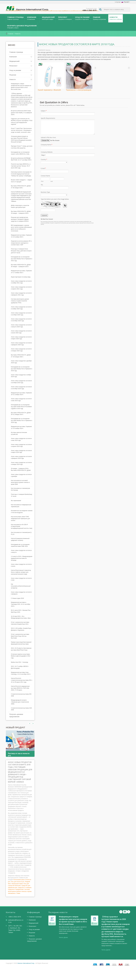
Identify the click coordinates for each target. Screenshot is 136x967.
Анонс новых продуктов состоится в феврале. (21, 593)
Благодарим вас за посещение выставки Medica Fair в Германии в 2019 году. (21, 368)
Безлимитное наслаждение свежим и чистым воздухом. (21, 511)
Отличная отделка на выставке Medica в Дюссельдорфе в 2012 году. (20, 656)
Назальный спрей (17, 883)
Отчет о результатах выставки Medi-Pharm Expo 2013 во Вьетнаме (20, 636)
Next (29, 723)
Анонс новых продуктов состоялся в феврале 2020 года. (21, 344)
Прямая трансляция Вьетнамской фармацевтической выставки (21, 643)
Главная (10, 33)
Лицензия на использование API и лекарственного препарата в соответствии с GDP (21, 243)
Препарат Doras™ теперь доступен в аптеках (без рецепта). (21, 147)
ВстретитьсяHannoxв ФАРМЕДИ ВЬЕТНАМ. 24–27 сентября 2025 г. (21, 159)
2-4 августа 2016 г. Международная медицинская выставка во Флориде (21, 558)
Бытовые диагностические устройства (19, 433)
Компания (33, 18)
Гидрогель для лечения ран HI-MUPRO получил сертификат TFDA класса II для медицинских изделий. (21, 121)
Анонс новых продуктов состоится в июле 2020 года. (21, 332)
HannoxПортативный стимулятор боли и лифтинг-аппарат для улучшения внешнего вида (21, 572)
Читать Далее (63, 937)
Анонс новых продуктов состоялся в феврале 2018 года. (21, 457)
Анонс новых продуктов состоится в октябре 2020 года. (21, 314)
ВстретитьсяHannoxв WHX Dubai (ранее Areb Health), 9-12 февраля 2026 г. (21, 112)
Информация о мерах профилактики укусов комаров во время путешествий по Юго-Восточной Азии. (21, 86)
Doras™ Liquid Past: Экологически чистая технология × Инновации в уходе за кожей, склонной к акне (21, 130)
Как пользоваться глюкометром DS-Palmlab (20, 489)
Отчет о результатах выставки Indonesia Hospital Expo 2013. (20, 623)
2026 (51, 923)
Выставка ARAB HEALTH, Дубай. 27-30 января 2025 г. (21, 187)
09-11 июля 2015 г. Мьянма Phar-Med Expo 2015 (21, 611)
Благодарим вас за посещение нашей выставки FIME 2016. (20, 545)
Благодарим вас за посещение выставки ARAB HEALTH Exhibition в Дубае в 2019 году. (21, 406)
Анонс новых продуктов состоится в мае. (21, 579)
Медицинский (48, 18)
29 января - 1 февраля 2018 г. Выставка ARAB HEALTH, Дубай (21, 469)
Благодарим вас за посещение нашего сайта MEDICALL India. (20, 153)
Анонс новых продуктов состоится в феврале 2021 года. (21, 294)
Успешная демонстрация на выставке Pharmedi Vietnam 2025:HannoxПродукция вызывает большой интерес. (21, 139)
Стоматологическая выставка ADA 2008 (21, 709)
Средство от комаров (24, 887)
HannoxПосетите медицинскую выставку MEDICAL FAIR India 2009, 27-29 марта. (20, 688)
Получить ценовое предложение (22, 26)
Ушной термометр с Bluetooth (49, 90)
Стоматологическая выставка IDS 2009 (21, 695)
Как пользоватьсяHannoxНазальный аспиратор (20, 586)
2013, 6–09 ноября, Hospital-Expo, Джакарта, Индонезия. (21, 629)
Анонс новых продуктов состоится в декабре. (21, 475)
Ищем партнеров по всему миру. (21, 277)
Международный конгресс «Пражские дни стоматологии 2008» (20, 702)
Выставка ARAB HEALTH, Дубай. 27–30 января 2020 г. (21, 356)
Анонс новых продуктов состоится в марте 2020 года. (21, 338)
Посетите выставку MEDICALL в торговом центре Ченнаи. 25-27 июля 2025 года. (20, 166)
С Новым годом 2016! (17, 598)
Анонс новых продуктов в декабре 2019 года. (21, 361)
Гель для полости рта (17, 881)
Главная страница (15, 18)
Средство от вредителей (15, 889)
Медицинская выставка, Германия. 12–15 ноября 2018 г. (21, 427)
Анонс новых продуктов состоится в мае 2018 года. (21, 439)
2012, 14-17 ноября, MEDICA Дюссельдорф (19, 667)
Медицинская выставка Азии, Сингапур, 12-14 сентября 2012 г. (21, 673)
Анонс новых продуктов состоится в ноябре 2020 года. (21, 308)
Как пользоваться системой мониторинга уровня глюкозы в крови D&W (20, 482)
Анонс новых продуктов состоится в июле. (21, 565)
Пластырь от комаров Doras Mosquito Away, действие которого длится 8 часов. (21, 250)
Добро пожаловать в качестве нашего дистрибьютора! (20, 206)
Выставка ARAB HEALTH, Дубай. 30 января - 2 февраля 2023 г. (21, 265)
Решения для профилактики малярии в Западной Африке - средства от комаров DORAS (20, 219)
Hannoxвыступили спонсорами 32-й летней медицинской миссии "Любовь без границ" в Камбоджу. (21, 174)
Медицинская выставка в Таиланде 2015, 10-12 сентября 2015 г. (20, 604)
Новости (115, 18)
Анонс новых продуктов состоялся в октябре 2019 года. (21, 381)
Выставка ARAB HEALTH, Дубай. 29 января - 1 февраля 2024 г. (21, 212)
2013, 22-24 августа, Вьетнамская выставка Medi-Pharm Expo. (21, 649)
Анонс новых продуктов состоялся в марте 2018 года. (21, 451)
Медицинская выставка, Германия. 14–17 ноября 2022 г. (21, 271)
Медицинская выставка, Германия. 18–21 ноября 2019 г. (21, 393)
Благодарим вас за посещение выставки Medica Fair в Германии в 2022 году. (21, 258)
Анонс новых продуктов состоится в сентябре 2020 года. (21, 320)
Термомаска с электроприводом (78, 90)
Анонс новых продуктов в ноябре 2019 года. (21, 375)
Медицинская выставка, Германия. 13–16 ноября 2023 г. (21, 236)
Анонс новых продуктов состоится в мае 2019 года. (21, 399)
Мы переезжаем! (16, 500)
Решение (99, 18)
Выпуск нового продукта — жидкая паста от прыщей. (21, 180)
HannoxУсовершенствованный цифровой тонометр (20, 539)
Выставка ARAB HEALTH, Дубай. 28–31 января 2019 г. (21, 413)
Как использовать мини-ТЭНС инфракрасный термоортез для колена (20, 518)
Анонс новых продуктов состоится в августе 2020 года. (21, 326)
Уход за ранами (82, 18)
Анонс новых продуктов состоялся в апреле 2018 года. (21, 445)
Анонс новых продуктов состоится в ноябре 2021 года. (21, 282)
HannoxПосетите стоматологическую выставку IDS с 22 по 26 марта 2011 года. (21, 680)
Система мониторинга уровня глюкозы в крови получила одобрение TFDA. (20, 301)
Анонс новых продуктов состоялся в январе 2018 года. (21, 463)
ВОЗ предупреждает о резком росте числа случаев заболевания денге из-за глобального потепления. (21, 228)
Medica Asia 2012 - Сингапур (19, 662)
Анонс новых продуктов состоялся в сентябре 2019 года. (21, 387)
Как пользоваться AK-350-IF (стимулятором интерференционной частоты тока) (21, 526)
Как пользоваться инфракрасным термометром (21, 505)
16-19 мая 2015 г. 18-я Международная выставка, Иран (21, 617)
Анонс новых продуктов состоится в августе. (21, 551)
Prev (33, 723)
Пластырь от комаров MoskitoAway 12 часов (21, 495)
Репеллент (65, 18)
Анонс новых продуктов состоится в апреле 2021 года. (21, 288)
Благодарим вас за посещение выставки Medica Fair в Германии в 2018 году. (21, 420)
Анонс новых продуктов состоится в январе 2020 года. (21, 350)
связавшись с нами (14, 893)
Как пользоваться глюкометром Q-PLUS (21, 533)
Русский (125, 2)
